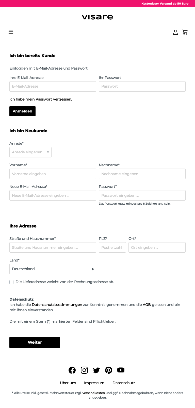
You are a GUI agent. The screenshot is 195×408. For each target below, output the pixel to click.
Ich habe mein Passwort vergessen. (40, 99)
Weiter (35, 342)
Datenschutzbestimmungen (57, 304)
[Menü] (11, 32)
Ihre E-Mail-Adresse (26, 77)
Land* (14, 260)
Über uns (68, 383)
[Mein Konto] (175, 32)
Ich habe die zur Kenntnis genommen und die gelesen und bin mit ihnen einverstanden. (94, 307)
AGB (147, 304)
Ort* (132, 238)
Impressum (94, 383)
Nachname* (109, 165)
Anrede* (16, 143)
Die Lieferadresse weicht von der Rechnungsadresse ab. (64, 282)
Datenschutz (123, 383)
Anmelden (22, 111)
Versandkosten (93, 393)
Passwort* (108, 186)
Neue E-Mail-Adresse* (28, 186)
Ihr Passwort (110, 77)
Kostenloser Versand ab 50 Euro (164, 3)
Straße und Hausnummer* (32, 238)
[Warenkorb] (185, 32)
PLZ (103, 238)
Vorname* (18, 165)
